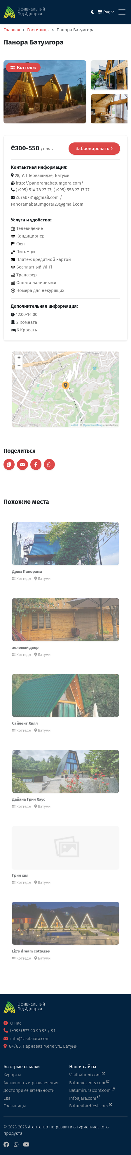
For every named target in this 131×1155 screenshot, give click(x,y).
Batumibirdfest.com (90, 1105)
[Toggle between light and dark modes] (92, 12)
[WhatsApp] (16, 1145)
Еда (7, 1098)
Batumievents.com (89, 1082)
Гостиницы (38, 29)
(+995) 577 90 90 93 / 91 (29, 1030)
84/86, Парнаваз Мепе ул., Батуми (41, 1046)
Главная (12, 29)
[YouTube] (26, 1145)
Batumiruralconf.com (92, 1090)
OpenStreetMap (85, 415)
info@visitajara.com (27, 1038)
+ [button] (32, 367)
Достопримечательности (29, 1090)
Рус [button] (106, 12)
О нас (12, 1023)
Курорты (12, 1074)
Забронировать (94, 148)
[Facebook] (6, 1145)
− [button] (32, 372)
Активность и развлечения (31, 1082)
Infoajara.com (84, 1098)
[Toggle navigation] (121, 12)
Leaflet (72, 415)
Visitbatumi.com (87, 1074)
